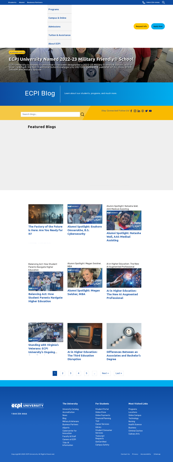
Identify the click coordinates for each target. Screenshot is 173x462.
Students (12, 2)
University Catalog (71, 409)
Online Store (100, 412)
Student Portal (102, 409)
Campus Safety (102, 445)
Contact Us (125, 454)
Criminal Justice (136, 431)
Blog (64, 418)
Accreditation (69, 412)
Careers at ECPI (69, 439)
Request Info (141, 10)
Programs (53, 10)
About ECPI (124, 12)
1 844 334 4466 (150, 2)
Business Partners (34, 2)
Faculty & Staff (69, 436)
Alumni (22, 2)
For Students (102, 403)
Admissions (87, 10)
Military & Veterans (71, 421)
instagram (77, 395)
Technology (134, 418)
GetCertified (100, 442)
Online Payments (102, 415)
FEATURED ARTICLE (17, 52)
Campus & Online (70, 12)
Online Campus (135, 415)
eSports (66, 428)
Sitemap (157, 454)
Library (98, 427)
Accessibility (146, 454)
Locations (133, 412)
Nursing (132, 421)
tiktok (90, 395)
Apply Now (158, 10)
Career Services (102, 424)
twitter (96, 395)
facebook (71, 395)
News (65, 415)
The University (70, 403)
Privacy (135, 454)
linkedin (83, 395)
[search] (163, 2)
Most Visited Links (138, 403)
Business (132, 428)
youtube (102, 395)
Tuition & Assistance (106, 12)
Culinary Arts (134, 434)
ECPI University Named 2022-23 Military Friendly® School (71, 59)
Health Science (135, 424)
